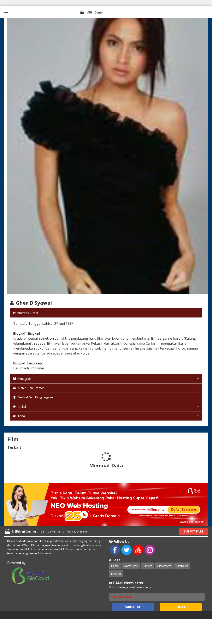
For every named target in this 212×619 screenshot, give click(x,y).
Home (115, 566)
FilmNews (182, 566)
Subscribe (133, 607)
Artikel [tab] (19, 407)
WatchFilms (131, 566)
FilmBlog (116, 574)
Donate (181, 607)
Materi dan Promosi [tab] (29, 388)
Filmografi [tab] (22, 379)
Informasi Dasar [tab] (25, 313)
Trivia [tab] (19, 416)
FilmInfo (147, 566)
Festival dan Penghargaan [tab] (33, 397)
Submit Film (193, 531)
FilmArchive (164, 566)
